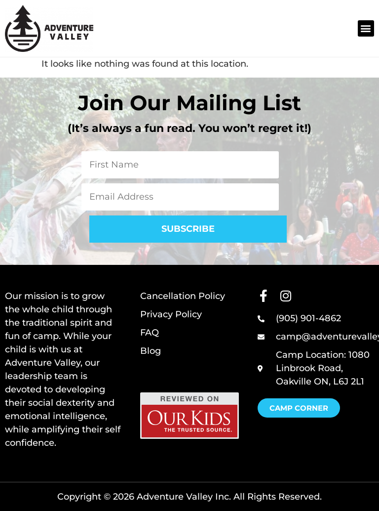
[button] (366, 28)
